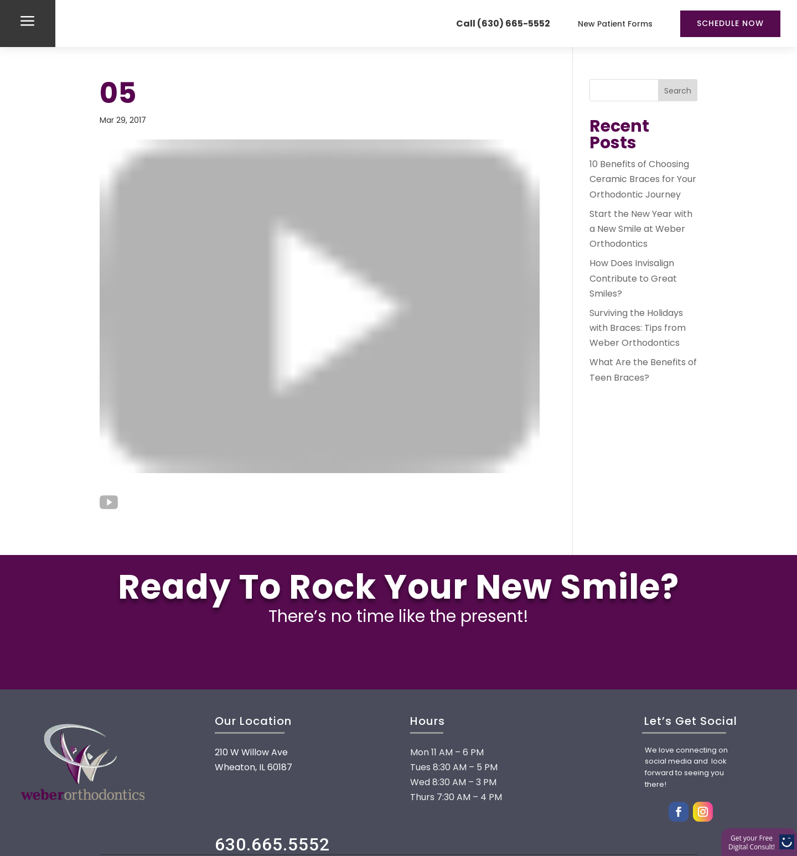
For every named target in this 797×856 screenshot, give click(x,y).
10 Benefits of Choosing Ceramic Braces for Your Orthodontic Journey (642, 179)
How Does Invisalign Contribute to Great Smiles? (633, 278)
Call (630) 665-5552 (503, 23)
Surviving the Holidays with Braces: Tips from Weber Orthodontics (637, 328)
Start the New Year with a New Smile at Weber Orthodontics (640, 228)
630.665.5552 (272, 844)
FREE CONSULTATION (398, 657)
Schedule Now (730, 23)
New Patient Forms (615, 23)
